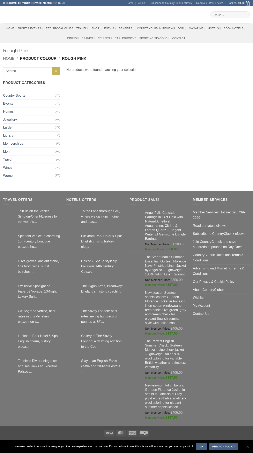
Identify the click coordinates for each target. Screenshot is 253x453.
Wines (7, 167)
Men (6, 151)
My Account (201, 305)
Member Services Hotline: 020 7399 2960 (219, 214)
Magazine (197, 28)
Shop (96, 28)
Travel (82, 28)
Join (182, 28)
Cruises (105, 38)
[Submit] (245, 14)
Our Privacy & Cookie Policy (213, 281)
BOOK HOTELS (234, 28)
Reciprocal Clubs (59, 28)
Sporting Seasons (154, 38)
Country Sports (14, 95)
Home (129, 3)
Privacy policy (223, 446)
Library (8, 135)
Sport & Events (30, 28)
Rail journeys (125, 38)
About (141, 3)
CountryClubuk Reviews (156, 28)
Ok (202, 446)
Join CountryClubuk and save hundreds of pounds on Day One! (217, 244)
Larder (8, 127)
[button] (239, 3)
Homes (8, 111)
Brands (88, 38)
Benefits (126, 28)
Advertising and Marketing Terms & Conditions (218, 270)
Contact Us (201, 313)
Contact (179, 38)
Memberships (13, 143)
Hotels (214, 28)
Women (8, 175)
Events (8, 103)
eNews (110, 28)
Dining (73, 38)
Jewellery (10, 119)
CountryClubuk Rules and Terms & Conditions (218, 257)
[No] (247, 448)
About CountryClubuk (208, 289)
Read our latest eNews (209, 225)
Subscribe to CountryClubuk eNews (171, 3)
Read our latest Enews (209, 3)
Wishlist (198, 297)
